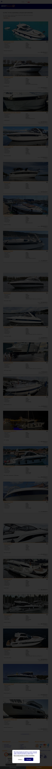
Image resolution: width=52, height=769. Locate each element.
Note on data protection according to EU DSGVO (24, 755)
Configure (20, 759)
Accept (28, 759)
